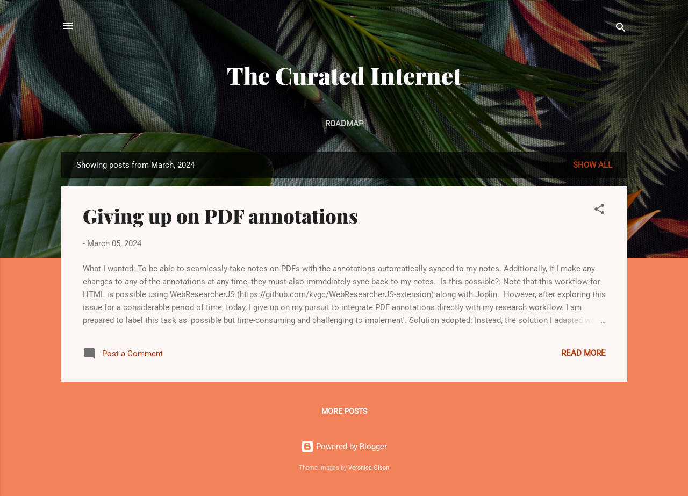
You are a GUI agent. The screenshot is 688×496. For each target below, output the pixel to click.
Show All (592, 165)
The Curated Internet (344, 75)
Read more (583, 353)
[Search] (620, 29)
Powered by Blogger (344, 446)
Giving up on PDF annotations (220, 215)
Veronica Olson (368, 467)
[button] (599, 211)
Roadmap (344, 123)
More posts (344, 411)
